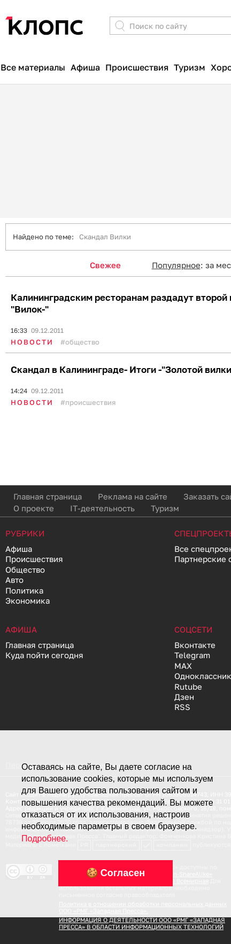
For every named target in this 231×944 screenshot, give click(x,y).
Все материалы (33, 67)
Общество (82, 342)
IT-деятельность (102, 508)
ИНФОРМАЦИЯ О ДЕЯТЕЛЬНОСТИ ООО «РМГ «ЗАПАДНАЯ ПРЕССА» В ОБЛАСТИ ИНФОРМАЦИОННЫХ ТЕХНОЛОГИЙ (142, 923)
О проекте (33, 508)
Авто (14, 579)
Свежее (105, 265)
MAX (183, 665)
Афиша (85, 67)
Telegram (192, 655)
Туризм (189, 67)
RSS (182, 707)
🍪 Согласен (115, 873)
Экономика (27, 600)
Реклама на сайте (132, 496)
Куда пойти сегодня (44, 655)
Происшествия (136, 67)
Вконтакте (194, 645)
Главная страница (47, 496)
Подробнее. (44, 838)
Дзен (184, 696)
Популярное (176, 265)
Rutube (188, 686)
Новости (32, 342)
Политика (24, 590)
